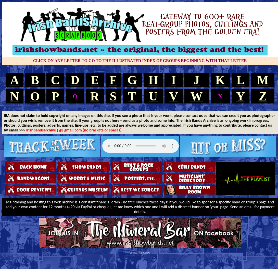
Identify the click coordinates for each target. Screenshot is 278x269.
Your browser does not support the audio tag (140, 146)
